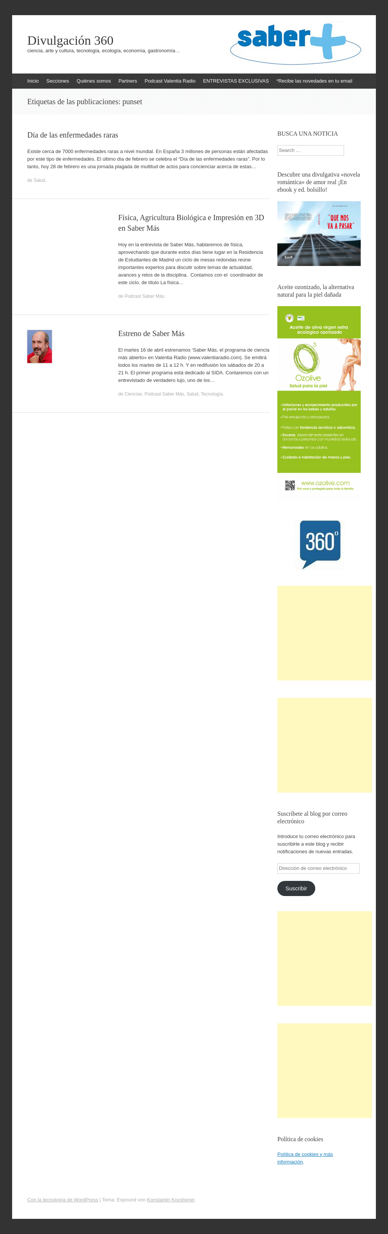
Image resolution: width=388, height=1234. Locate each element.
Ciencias (133, 394)
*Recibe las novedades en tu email (314, 81)
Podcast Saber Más (144, 296)
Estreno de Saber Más (151, 333)
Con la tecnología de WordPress (62, 1200)
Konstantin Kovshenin (171, 1200)
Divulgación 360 (70, 40)
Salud (39, 180)
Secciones (57, 81)
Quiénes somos (94, 81)
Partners (128, 81)
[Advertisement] (324, 633)
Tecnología (212, 394)
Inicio (33, 81)
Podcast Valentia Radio (170, 81)
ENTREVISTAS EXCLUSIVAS (236, 81)
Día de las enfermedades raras (72, 135)
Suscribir (296, 888)
